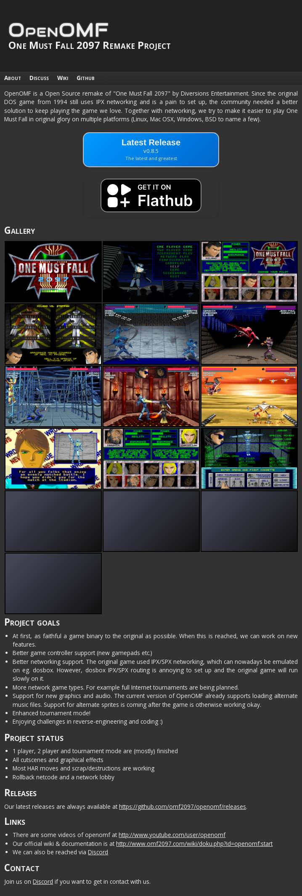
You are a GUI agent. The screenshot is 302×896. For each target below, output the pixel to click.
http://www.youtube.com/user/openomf (172, 835)
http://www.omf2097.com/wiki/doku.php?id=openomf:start (194, 844)
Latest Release (151, 149)
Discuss (39, 78)
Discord (98, 852)
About (12, 78)
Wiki (62, 78)
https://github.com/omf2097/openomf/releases (182, 806)
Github (86, 78)
